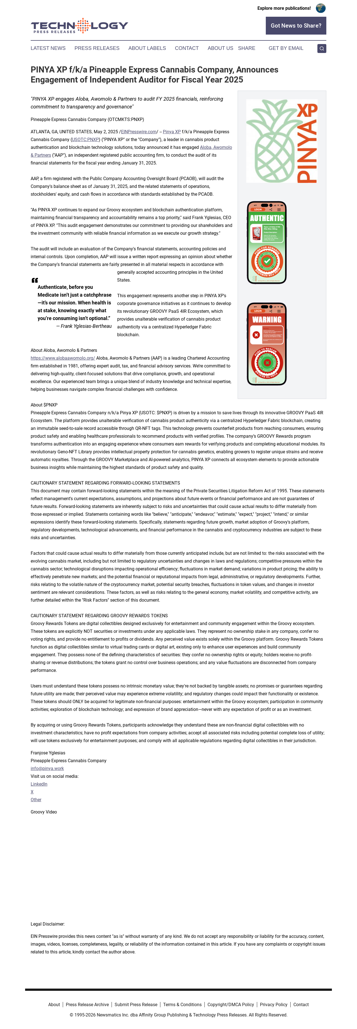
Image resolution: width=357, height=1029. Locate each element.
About (54, 1004)
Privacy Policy (274, 1004)
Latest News (48, 48)
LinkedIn (39, 784)
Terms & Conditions (182, 1004)
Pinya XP (172, 131)
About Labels (147, 48)
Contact (187, 48)
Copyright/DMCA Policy (231, 1004)
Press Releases (96, 48)
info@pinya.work (47, 768)
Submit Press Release (136, 1004)
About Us (220, 48)
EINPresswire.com (138, 131)
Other (36, 799)
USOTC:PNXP (85, 139)
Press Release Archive (87, 1004)
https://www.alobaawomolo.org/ (63, 358)
